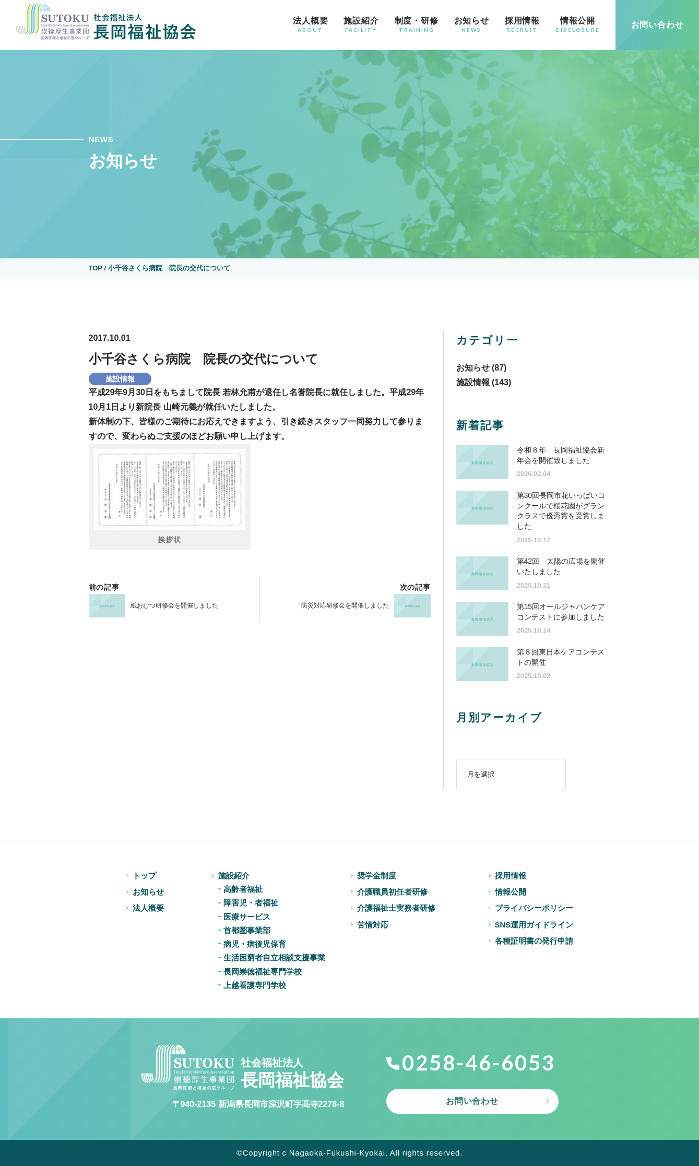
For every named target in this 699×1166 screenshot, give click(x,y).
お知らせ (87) (481, 367)
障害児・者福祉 (250, 902)
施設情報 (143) (484, 382)
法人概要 (310, 24)
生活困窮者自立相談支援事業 (274, 957)
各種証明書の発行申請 (534, 940)
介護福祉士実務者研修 (396, 907)
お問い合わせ (472, 1101)
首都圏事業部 (246, 930)
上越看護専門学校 (254, 985)
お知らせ (471, 24)
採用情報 (522, 24)
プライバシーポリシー (534, 907)
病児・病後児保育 (254, 943)
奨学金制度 (376, 875)
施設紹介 (360, 24)
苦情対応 (372, 924)
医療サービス (246, 916)
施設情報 (120, 379)
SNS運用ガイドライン (534, 924)
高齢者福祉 (243, 889)
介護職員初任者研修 (392, 891)
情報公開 (577, 24)
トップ (144, 875)
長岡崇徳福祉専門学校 (262, 971)
